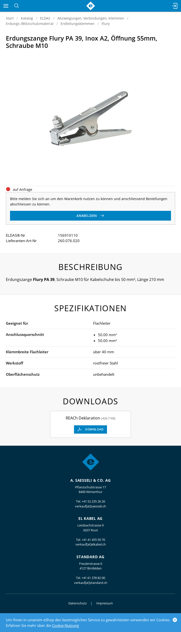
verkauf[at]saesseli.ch (90, 506)
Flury (106, 23)
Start (10, 18)
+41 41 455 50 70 (93, 539)
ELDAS (45, 18)
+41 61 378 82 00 (93, 578)
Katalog (27, 18)
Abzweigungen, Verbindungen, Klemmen (90, 18)
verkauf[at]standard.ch (90, 582)
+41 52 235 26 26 (93, 501)
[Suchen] (16, 6)
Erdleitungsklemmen (78, 23)
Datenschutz (77, 603)
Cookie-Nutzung (65, 625)
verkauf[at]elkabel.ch (90, 544)
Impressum (104, 603)
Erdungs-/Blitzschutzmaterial (29, 23)
